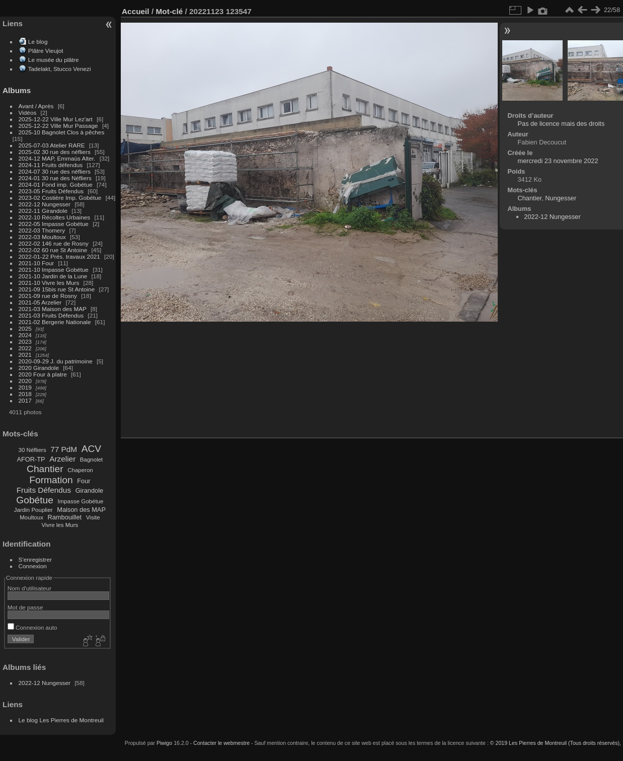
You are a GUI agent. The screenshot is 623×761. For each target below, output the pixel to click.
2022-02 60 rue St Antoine (53, 250)
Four (83, 481)
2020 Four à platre (43, 374)
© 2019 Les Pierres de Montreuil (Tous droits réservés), (555, 743)
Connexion (33, 566)
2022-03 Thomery (42, 230)
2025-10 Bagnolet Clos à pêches (62, 132)
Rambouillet (65, 517)
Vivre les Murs (60, 525)
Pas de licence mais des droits (560, 123)
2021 (25, 354)
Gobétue (34, 500)
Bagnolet (91, 459)
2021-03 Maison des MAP (53, 309)
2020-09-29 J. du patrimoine (56, 361)
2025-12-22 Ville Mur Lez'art (56, 119)
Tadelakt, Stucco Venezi (59, 68)
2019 (25, 387)
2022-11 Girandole (43, 210)
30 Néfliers (32, 450)
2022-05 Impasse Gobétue (54, 223)
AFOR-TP (31, 459)
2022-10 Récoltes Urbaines (55, 217)
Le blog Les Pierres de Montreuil (61, 720)
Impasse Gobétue (81, 501)
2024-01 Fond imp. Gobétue (56, 184)
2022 (25, 348)
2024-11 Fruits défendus (51, 165)
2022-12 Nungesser (44, 204)
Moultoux (31, 517)
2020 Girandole (39, 367)
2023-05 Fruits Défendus (51, 191)
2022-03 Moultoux (42, 237)
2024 (25, 335)
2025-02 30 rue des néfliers (55, 151)
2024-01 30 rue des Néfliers (56, 178)
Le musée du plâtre (53, 59)
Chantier (45, 469)
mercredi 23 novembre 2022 (557, 161)
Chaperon (80, 470)
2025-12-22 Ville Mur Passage (58, 125)
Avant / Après (36, 106)
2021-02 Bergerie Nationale (55, 322)
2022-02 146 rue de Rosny (54, 243)
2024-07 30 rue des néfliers (55, 171)
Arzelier (62, 458)
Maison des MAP (81, 509)
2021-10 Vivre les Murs (49, 282)
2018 (25, 394)
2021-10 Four (36, 263)
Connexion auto (32, 627)
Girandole (89, 490)
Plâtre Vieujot (45, 50)
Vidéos (28, 112)
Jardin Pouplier (33, 510)
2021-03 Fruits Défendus (51, 315)
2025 (25, 328)
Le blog (38, 41)
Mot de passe (25, 607)
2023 (25, 341)
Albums (17, 90)
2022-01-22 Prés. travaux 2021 (59, 256)
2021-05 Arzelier (40, 302)
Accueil (135, 11)
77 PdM (63, 449)
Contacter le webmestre (221, 743)
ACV (91, 448)
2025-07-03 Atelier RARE (52, 145)
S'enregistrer (35, 559)
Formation (50, 480)
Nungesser (560, 198)
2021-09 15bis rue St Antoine (57, 289)
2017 (25, 400)
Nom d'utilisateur (29, 588)
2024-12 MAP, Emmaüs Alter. (57, 158)
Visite (93, 517)
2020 (25, 380)
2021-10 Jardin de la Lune (53, 276)
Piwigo (164, 743)
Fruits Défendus (44, 490)
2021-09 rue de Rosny (48, 295)
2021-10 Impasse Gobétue (54, 269)
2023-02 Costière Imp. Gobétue (60, 197)
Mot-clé (169, 11)
